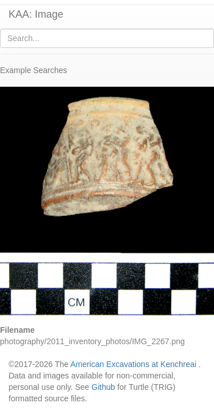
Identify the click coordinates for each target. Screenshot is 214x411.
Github (103, 387)
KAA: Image (36, 14)
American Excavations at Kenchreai (133, 364)
